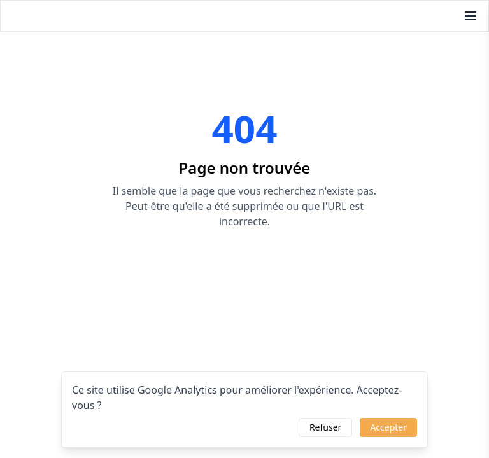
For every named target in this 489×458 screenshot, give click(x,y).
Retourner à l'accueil (244, 260)
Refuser (325, 427)
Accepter (388, 427)
